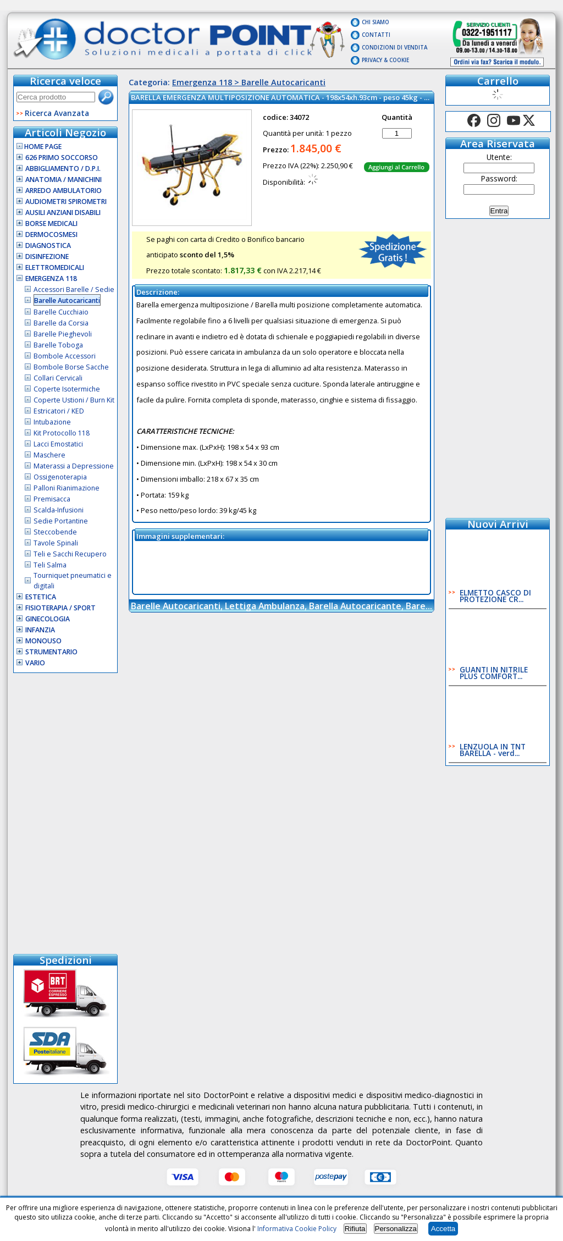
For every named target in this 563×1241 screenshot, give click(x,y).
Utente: (499, 157)
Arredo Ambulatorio (63, 190)
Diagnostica (48, 245)
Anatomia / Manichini (63, 179)
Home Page (39, 146)
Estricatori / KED (59, 411)
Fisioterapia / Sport (60, 608)
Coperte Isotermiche (67, 389)
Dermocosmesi (51, 234)
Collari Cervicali (58, 378)
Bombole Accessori (65, 356)
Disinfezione (47, 256)
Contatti (376, 34)
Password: (499, 178)
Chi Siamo (375, 22)
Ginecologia (47, 619)
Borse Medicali (51, 223)
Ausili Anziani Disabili (63, 212)
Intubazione (52, 422)
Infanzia (40, 630)
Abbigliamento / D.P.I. (63, 168)
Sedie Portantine (61, 521)
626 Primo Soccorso (61, 157)
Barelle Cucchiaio (61, 312)
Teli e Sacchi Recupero (70, 554)
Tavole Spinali (56, 543)
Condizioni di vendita (394, 47)
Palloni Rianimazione (67, 488)
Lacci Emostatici (58, 444)
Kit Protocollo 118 (62, 433)
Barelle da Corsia (61, 323)
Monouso (43, 641)
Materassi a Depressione (74, 466)
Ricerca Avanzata (57, 113)
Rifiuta (355, 1229)
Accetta (443, 1229)
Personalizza (396, 1229)
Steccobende (55, 532)
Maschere (49, 455)
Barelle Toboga (58, 345)
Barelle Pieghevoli (63, 334)
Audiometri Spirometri (66, 201)
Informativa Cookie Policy (296, 1228)
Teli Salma (50, 565)
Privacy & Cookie (385, 60)
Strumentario (51, 652)
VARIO (35, 663)
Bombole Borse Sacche (71, 367)
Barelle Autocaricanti (67, 300)
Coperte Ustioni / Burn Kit (74, 400)
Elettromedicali (54, 267)
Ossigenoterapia (60, 477)
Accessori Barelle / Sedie (74, 289)
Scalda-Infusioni (59, 510)
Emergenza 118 (51, 278)
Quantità (397, 117)
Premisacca (52, 499)
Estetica (40, 597)
